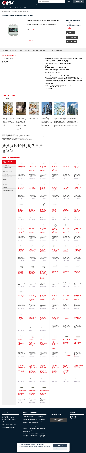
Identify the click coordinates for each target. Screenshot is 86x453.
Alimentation (6, 165)
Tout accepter (60, 445)
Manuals (5, 184)
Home (3, 11)
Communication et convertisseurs (7, 168)
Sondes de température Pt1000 (8, 162)
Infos (21, 7)
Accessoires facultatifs (40, 50)
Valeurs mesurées (14, 7)
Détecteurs (5, 174)
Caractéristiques (24, 50)
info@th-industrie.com (10, 424)
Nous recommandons (57, 50)
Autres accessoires (7, 176)
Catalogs (5, 187)
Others (4, 182)
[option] (13, 30)
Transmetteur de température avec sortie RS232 (22, 11)
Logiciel (4, 179)
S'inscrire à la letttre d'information (58, 420)
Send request (30, 40)
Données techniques (9, 50)
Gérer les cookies (60, 448)
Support (26, 7)
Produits (5, 7)
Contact (68, 1)
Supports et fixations (7, 171)
